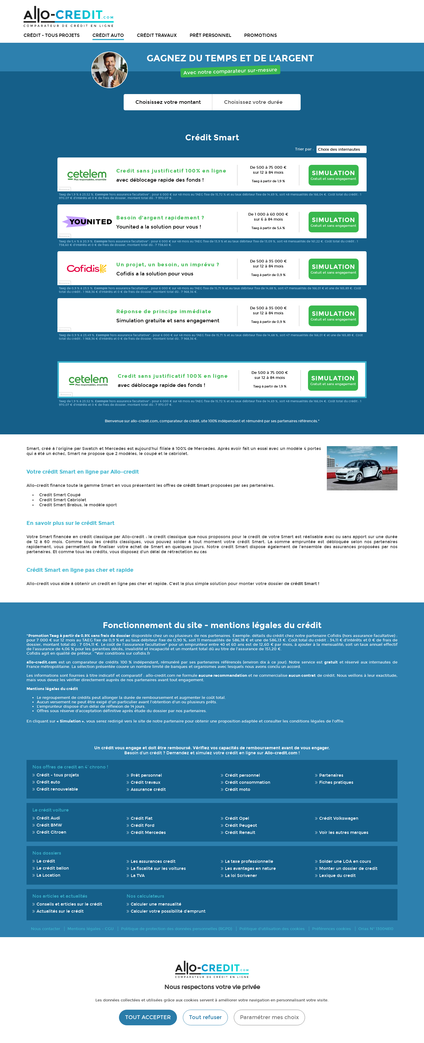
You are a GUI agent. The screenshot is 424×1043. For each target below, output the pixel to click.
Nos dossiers (46, 853)
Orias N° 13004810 (375, 929)
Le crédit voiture (50, 810)
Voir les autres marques (343, 832)
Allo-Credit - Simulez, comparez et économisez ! (69, 16)
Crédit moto (237, 789)
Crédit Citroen (51, 832)
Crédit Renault (240, 832)
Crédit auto (108, 35)
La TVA (138, 875)
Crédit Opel (237, 818)
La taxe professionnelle (249, 861)
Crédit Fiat (142, 818)
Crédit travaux (157, 35)
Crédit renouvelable (57, 789)
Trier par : (304, 149)
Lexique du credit (337, 875)
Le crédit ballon (53, 868)
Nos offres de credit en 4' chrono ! (70, 767)
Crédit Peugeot (241, 825)
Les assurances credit (153, 861)
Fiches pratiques (336, 782)
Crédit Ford (142, 825)
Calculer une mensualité (156, 904)
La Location (48, 875)
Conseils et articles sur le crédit (69, 904)
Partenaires (331, 775)
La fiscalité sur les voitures (158, 868)
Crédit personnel (242, 775)
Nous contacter (45, 929)
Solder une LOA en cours (345, 861)
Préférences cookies (331, 929)
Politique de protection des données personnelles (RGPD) (176, 929)
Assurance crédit (148, 789)
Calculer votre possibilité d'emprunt (168, 911)
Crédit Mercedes (148, 832)
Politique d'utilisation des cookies (272, 929)
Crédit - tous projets (52, 35)
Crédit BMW (49, 825)
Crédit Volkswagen (338, 818)
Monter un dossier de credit (348, 868)
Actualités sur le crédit (60, 911)
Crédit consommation (247, 782)
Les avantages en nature (250, 868)
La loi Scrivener (241, 875)
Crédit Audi (48, 818)
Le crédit (46, 861)
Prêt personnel (210, 35)
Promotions (260, 35)
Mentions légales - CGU (90, 929)
